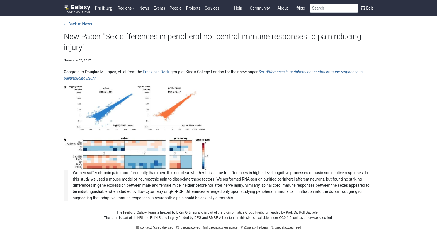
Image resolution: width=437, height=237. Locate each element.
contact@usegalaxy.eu (157, 227)
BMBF (213, 218)
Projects (193, 8)
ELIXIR (155, 218)
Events (159, 8)
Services (212, 8)
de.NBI (138, 218)
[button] (126, 8)
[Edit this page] (365, 8)
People (176, 8)
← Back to (78, 24)
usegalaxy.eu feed (288, 227)
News (144, 8)
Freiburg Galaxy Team (139, 212)
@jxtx (300, 8)
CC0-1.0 (285, 218)
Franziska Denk (156, 72)
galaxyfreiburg (256, 227)
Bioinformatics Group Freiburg (245, 212)
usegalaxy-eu (190, 227)
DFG (197, 218)
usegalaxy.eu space (222, 227)
